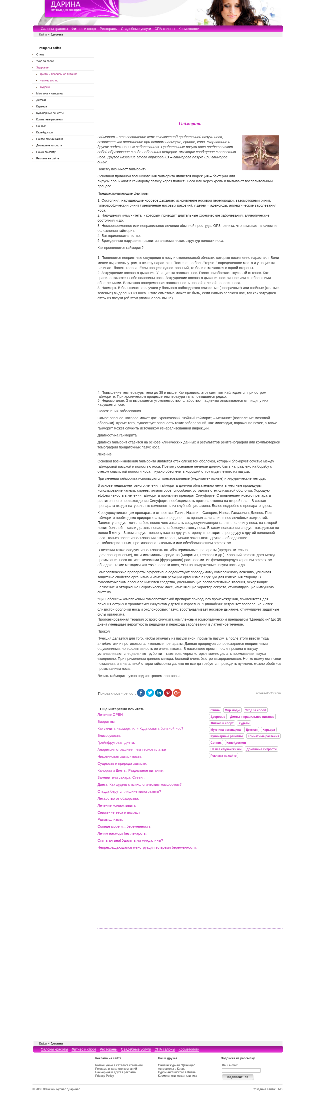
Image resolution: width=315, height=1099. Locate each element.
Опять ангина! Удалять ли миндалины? (130, 840)
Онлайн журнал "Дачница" (176, 1065)
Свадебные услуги (136, 29)
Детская (41, 99)
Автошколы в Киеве (172, 1069)
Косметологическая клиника (177, 1076)
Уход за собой (45, 60)
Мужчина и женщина (49, 93)
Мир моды (232, 710)
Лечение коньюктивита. (117, 805)
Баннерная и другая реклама (115, 1072)
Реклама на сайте (47, 158)
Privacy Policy (104, 1076)
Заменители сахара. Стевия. (122, 777)
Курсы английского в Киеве (177, 1072)
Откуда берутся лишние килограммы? (129, 791)
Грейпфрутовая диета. (116, 742)
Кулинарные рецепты (50, 112)
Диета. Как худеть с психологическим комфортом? (140, 784)
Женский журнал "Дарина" (61, 1089)
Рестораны (109, 29)
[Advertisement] (190, 80)
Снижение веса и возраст (119, 812)
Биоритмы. (107, 722)
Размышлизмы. (110, 819)
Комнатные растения (49, 119)
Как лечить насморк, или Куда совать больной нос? (140, 729)
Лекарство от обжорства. (118, 798)
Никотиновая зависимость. (120, 756)
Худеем (45, 86)
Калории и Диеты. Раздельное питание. (131, 770)
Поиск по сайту (46, 151)
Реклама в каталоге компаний (116, 1069)
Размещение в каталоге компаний (118, 1065)
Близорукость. (109, 735)
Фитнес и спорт (84, 29)
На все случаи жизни (49, 138)
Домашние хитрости (49, 145)
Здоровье (42, 67)
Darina (42, 34)
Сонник (41, 125)
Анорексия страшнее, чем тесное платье (132, 749)
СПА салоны (164, 29)
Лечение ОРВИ (110, 715)
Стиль (40, 54)
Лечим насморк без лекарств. (122, 833)
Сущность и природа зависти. (122, 763)
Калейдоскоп (44, 132)
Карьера (41, 106)
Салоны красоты (54, 29)
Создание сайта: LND (267, 1089)
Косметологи (188, 29)
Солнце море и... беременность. (125, 826)
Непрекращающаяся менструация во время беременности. (147, 847)
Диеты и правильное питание (59, 73)
